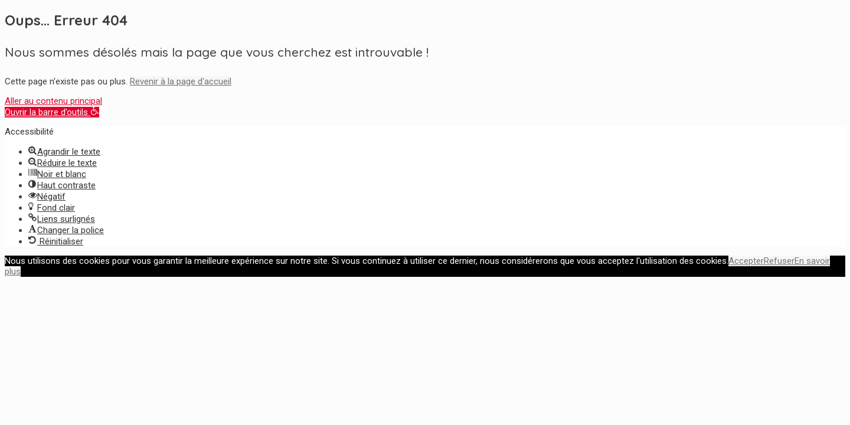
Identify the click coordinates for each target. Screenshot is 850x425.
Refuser (779, 261)
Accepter (746, 261)
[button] (52, 112)
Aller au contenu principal (53, 101)
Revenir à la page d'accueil (180, 81)
